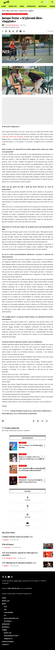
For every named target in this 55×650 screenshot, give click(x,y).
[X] (27, 507)
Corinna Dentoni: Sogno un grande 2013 (17, 537)
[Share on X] (9, 31)
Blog (7, 10)
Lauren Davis (36, 411)
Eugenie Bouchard (16, 411)
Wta (26, 14)
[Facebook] (27, 498)
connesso (11, 430)
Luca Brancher (7, 547)
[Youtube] (27, 524)
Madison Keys (46, 411)
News (24, 442)
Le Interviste (9, 14)
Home (3, 10)
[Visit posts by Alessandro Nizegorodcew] (3, 25)
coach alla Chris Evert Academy (12, 136)
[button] (38, 2)
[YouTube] (8, 577)
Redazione (6, 539)
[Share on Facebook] (6, 31)
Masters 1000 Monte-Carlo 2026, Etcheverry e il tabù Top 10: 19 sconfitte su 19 (31, 459)
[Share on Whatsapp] (13, 31)
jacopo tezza (27, 411)
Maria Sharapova (7, 413)
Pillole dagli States (18, 14)
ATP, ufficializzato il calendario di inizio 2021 (19, 563)
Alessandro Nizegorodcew (12, 25)
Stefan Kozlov (32, 413)
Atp (4, 14)
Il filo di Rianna (8, 544)
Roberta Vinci (22, 413)
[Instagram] (27, 515)
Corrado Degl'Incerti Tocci (10, 558)
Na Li (15, 413)
